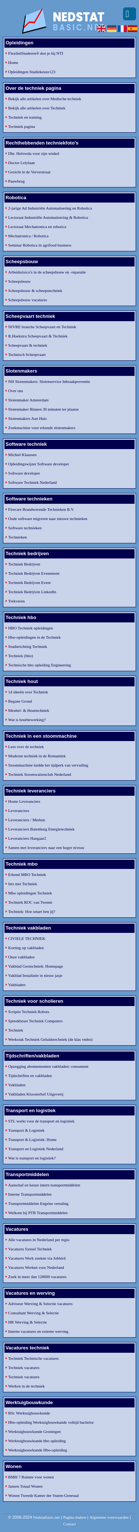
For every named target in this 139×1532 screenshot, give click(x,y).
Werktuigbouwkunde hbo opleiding (37, 1440)
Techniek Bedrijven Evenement (34, 573)
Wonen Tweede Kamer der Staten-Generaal (43, 1495)
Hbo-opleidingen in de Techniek (34, 637)
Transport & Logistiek (26, 1130)
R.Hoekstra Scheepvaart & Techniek (37, 336)
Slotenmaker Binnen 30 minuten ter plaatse (43, 409)
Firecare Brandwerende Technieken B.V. (41, 509)
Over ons (15, 390)
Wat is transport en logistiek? (32, 1158)
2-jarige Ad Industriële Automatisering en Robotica (50, 208)
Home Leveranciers (24, 801)
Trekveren (16, 601)
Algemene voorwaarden (108, 1517)
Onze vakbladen (21, 957)
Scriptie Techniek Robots (28, 1011)
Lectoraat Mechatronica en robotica (37, 226)
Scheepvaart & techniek (27, 345)
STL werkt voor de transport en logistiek (41, 1121)
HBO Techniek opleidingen (30, 628)
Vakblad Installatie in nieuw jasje (35, 975)
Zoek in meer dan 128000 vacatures (37, 1276)
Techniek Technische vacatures (33, 1358)
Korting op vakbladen (26, 947)
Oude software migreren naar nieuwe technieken (47, 518)
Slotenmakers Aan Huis (27, 418)
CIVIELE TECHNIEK (26, 938)
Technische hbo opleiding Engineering (39, 665)
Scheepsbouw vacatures (27, 300)
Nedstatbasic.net (46, 1517)
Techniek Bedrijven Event (29, 582)
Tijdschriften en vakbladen (30, 1075)
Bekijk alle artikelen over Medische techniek (44, 98)
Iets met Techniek (22, 884)
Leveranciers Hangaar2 (27, 838)
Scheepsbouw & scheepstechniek (35, 290)
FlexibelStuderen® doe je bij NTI (35, 53)
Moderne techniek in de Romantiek (37, 756)
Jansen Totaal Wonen (25, 1486)
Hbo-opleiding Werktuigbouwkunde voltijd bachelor (51, 1422)
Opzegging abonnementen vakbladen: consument (48, 1066)
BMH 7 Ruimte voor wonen (31, 1477)
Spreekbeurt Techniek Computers (35, 1021)
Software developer (24, 473)
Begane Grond (20, 701)
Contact (69, 1524)
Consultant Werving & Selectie (33, 1313)
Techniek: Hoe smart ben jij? (31, 911)
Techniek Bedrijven (24, 564)
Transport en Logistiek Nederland (35, 1149)
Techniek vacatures (23, 1367)
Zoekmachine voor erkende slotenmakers (41, 427)
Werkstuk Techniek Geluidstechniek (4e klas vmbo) (50, 1039)
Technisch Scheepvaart (27, 354)
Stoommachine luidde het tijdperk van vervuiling (48, 765)
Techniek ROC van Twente (30, 902)
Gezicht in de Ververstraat (29, 172)
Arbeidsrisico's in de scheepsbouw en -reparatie (47, 272)
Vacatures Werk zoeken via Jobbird (37, 1258)
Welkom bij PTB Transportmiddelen (37, 1212)
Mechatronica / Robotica (28, 236)
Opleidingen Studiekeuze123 (31, 71)
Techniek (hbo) (20, 655)
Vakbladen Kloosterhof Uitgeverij (35, 1094)
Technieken (17, 537)
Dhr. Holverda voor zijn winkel (33, 153)
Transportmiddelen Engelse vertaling (38, 1203)
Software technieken (25, 528)
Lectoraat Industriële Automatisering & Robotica (48, 217)
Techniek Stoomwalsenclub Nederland (39, 774)
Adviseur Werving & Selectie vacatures (40, 1303)
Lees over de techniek (26, 746)
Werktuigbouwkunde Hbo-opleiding (37, 1450)
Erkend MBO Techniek (27, 874)
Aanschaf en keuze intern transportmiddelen (44, 1185)
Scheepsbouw (19, 281)
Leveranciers (18, 810)
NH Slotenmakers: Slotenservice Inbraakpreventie (49, 381)
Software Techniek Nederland (32, 482)
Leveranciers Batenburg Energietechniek (41, 829)
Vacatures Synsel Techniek (30, 1249)
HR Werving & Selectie (27, 1322)
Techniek (15, 1030)
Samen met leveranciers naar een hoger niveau (46, 847)
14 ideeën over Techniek (28, 692)
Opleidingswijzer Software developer (38, 464)
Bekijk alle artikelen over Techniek (36, 108)
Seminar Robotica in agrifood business (39, 245)
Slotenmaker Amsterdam (28, 400)
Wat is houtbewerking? (27, 719)
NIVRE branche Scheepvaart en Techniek (42, 327)
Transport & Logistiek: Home (32, 1139)
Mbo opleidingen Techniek (30, 893)
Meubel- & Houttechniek (28, 710)
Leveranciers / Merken (26, 820)
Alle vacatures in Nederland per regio (38, 1239)
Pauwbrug (16, 181)
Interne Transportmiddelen (30, 1194)
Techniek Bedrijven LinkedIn (32, 592)
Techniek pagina (21, 126)
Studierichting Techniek (27, 646)
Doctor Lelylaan (21, 162)
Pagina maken (74, 1517)
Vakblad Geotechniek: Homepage (35, 966)
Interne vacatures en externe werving (38, 1331)
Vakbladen (16, 984)
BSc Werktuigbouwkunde (29, 1413)
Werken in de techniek (26, 1386)
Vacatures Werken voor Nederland (36, 1267)
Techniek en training (25, 117)
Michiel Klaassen (22, 454)
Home (13, 62)
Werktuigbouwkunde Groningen (34, 1431)
